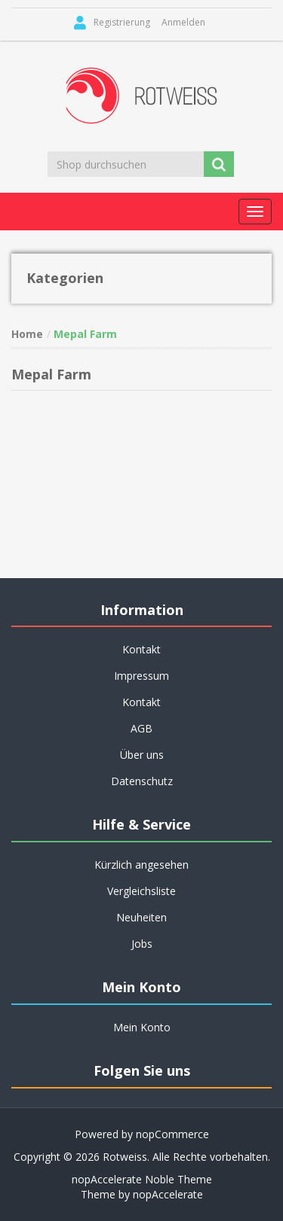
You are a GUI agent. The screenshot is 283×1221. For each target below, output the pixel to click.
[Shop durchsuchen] (127, 164)
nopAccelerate (168, 1194)
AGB (141, 728)
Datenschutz (142, 781)
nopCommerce (172, 1134)
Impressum (141, 675)
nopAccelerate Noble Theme (142, 1179)
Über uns (142, 755)
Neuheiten (141, 917)
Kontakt (141, 649)
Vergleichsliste (141, 891)
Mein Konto (142, 1027)
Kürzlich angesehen (141, 864)
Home (27, 334)
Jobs (141, 943)
